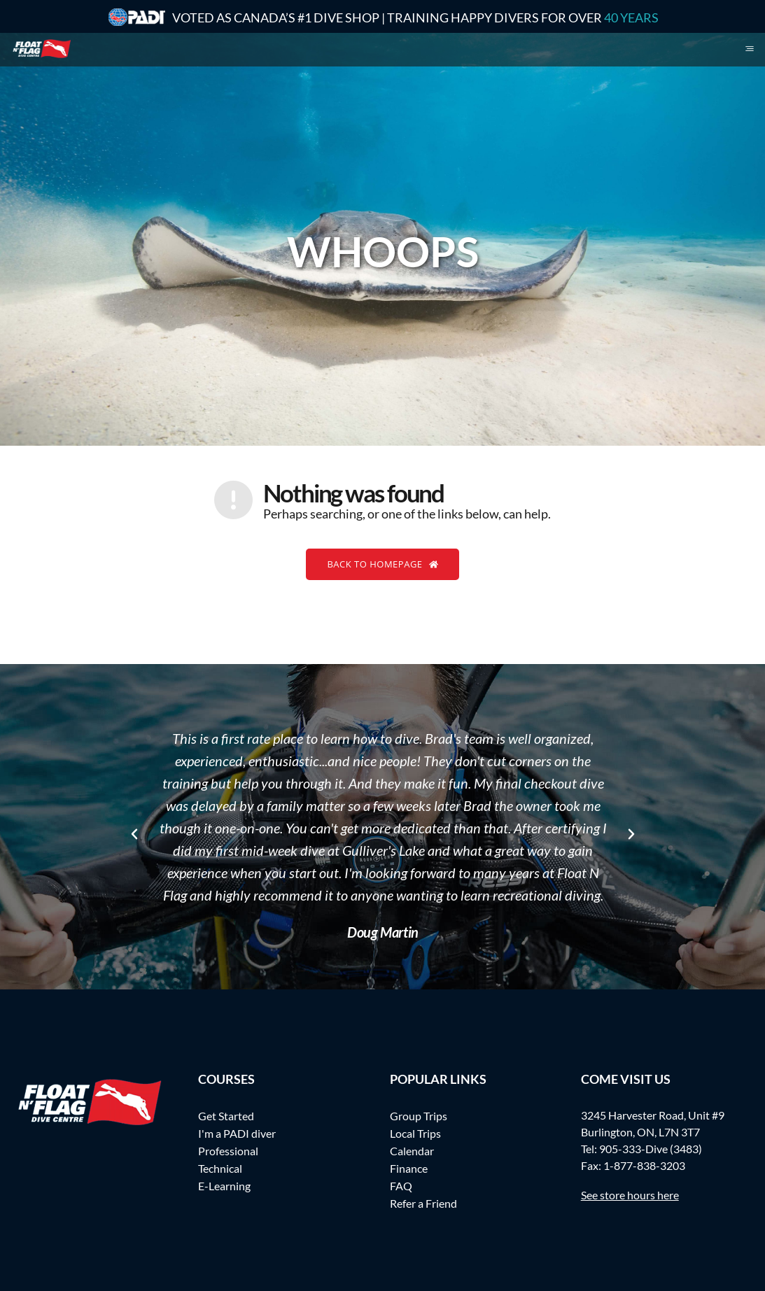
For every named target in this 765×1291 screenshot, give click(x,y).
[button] (134, 834)
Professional (228, 1150)
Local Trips (415, 1133)
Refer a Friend (423, 1203)
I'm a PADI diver (237, 1133)
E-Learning (224, 1185)
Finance (409, 1168)
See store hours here (630, 1194)
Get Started (226, 1115)
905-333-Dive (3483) (650, 1148)
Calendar (412, 1150)
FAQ (401, 1185)
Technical (220, 1168)
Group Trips (418, 1115)
